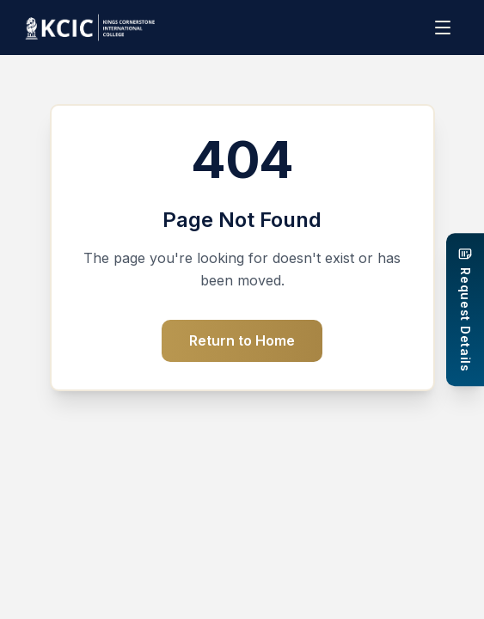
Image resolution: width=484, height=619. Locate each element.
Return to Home (242, 340)
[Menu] (444, 27)
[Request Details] (465, 309)
